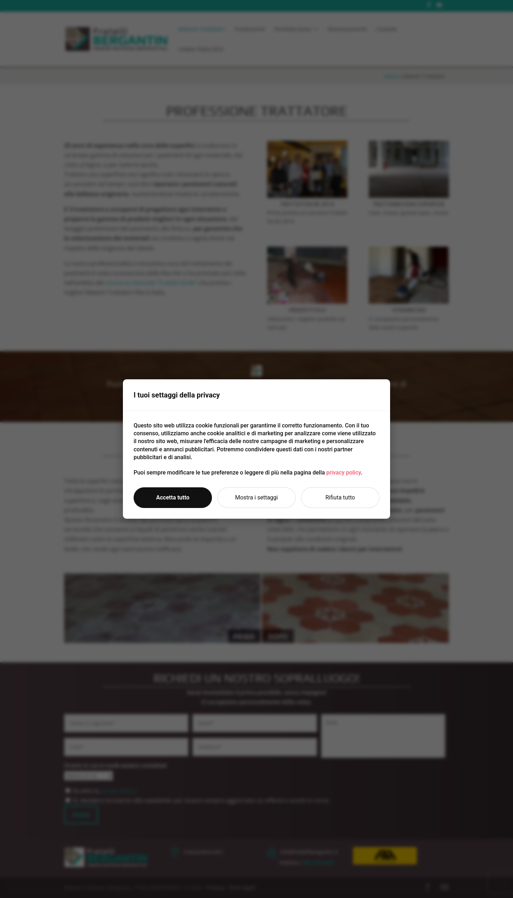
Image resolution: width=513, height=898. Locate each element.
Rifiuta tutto (340, 497)
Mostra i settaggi (256, 497)
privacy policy (343, 472)
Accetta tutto (172, 497)
